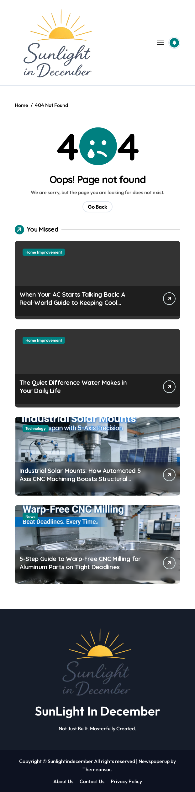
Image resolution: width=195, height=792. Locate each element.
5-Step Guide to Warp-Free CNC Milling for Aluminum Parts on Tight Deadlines (80, 563)
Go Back (97, 207)
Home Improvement (43, 252)
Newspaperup (154, 761)
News (30, 516)
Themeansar (96, 769)
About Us (63, 781)
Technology (35, 428)
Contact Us (92, 781)
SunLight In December (97, 711)
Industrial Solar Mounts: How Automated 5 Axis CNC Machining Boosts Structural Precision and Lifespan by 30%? (80, 479)
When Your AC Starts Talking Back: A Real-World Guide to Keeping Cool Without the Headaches (72, 302)
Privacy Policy (126, 781)
